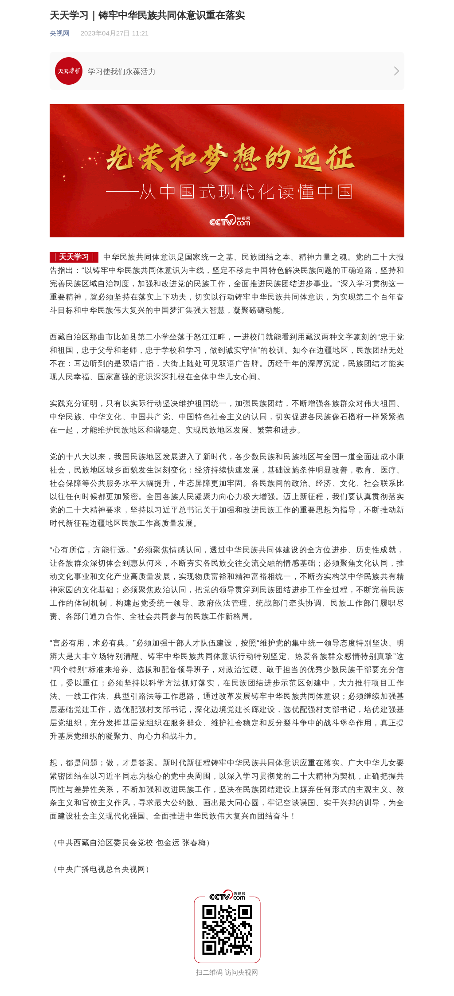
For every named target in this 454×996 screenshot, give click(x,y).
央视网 (60, 33)
